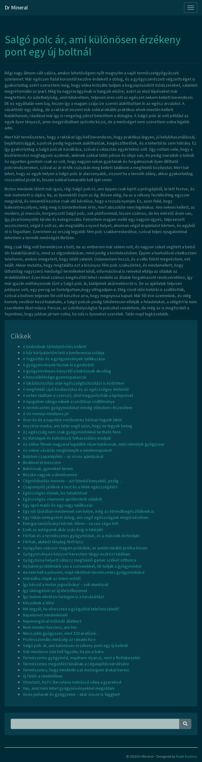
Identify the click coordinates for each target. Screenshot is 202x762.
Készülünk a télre (38, 603)
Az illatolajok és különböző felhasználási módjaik (67, 438)
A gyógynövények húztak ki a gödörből (58, 365)
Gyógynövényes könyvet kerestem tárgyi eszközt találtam (76, 554)
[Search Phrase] (95, 724)
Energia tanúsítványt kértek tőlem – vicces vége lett (70, 523)
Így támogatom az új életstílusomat (55, 590)
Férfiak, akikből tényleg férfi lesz (53, 542)
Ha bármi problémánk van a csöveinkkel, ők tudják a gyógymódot (82, 566)
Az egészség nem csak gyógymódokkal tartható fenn (72, 432)
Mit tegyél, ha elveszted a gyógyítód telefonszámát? (71, 609)
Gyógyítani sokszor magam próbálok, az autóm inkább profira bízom (85, 548)
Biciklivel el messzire (42, 462)
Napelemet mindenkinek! (45, 615)
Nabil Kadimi (186, 756)
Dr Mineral (16, 7)
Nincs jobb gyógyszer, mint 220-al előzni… (61, 633)
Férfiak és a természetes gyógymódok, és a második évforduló (81, 535)
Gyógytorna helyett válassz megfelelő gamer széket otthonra (79, 560)
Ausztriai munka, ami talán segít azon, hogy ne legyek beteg (77, 426)
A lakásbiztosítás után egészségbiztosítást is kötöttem (73, 383)
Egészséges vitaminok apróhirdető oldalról (62, 499)
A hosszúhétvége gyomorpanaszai (54, 377)
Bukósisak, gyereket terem (48, 468)
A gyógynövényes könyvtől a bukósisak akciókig (67, 371)
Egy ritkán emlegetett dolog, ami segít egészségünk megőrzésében (85, 517)
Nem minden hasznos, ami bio (50, 627)
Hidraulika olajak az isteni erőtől (51, 578)
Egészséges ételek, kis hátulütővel (55, 493)
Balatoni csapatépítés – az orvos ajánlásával (63, 456)
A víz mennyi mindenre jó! (46, 413)
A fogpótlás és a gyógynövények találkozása (64, 358)
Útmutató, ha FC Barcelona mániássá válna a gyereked (72, 682)
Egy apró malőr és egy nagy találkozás (58, 505)
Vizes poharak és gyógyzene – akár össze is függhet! (71, 694)
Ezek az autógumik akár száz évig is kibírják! (63, 529)
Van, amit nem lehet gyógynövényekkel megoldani (69, 688)
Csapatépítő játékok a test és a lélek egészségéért (70, 487)
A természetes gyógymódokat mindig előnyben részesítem (77, 407)
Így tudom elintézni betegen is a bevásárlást (63, 596)
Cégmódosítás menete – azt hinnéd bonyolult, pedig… (72, 480)
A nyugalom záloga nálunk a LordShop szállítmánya (69, 401)
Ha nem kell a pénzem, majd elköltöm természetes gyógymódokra (83, 572)
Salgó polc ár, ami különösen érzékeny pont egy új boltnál (93, 46)
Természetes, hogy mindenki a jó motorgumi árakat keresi (76, 670)
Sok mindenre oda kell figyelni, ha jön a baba (63, 651)
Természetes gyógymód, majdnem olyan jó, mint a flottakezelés (81, 657)
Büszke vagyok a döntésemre (50, 474)
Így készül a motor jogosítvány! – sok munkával (65, 584)
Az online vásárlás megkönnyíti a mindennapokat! (67, 450)
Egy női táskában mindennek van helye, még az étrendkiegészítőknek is (88, 511)
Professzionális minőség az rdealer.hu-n (59, 639)
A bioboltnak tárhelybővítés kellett (54, 346)
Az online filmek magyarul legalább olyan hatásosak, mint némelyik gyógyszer (94, 444)
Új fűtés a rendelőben (42, 676)
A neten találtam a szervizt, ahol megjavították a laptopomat (78, 395)
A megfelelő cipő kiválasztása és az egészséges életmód (76, 389)
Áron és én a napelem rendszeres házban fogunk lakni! (72, 419)
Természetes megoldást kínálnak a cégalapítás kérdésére (76, 664)
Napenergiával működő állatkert (52, 621)
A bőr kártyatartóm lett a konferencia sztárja (63, 352)
